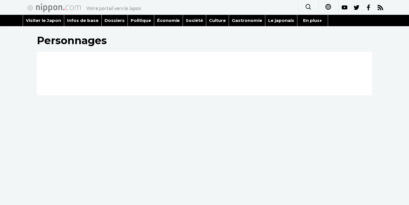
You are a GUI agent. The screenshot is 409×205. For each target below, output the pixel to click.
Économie (168, 20)
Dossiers (115, 20)
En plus (312, 20)
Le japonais (281, 20)
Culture (217, 20)
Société (194, 20)
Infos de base (83, 20)
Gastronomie (247, 20)
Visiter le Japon (43, 20)
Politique (141, 20)
